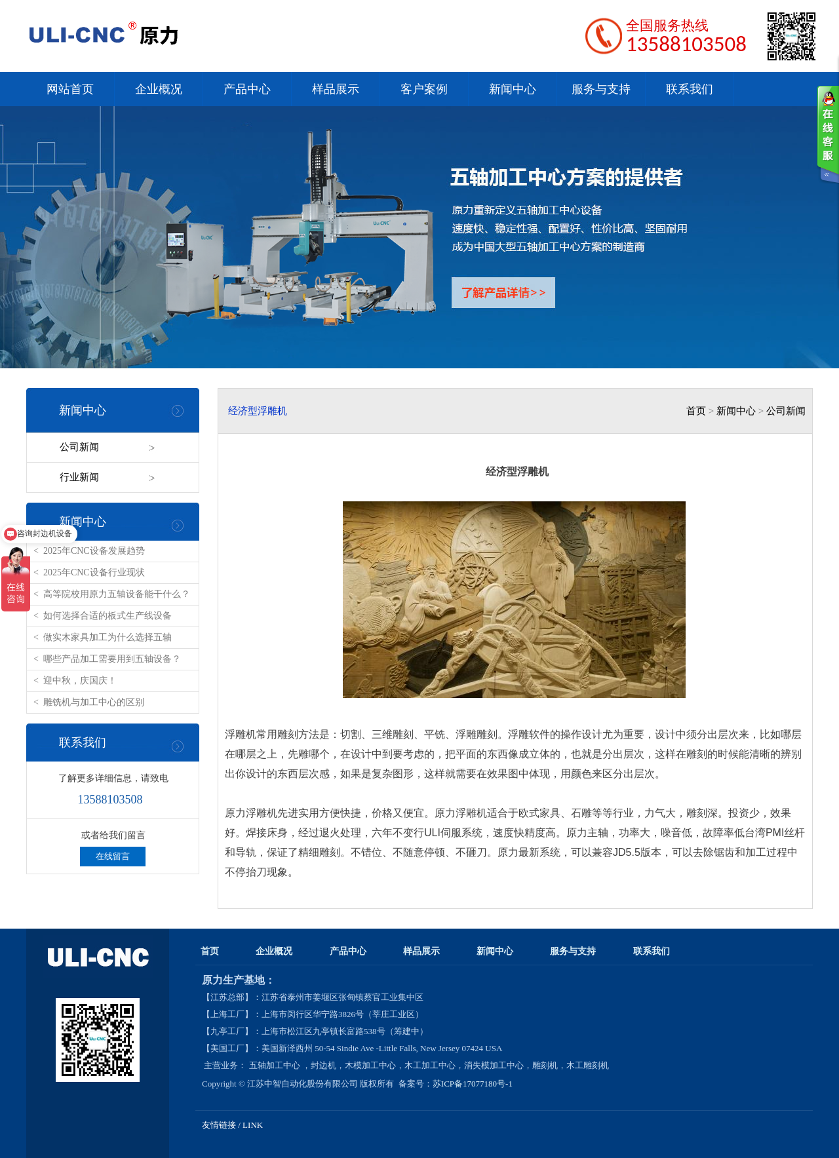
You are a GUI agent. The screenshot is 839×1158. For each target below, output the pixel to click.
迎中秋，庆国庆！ (80, 680)
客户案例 (424, 89)
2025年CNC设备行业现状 (94, 572)
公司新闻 (79, 447)
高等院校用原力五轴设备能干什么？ (116, 594)
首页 (696, 411)
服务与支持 (601, 89)
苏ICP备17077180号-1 (474, 1084)
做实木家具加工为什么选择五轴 (107, 637)
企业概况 (158, 89)
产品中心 (247, 89)
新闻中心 (512, 89)
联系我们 (689, 89)
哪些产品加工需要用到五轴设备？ (112, 659)
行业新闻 (79, 477)
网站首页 (70, 89)
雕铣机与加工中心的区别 (93, 702)
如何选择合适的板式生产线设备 (107, 616)
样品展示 (335, 89)
